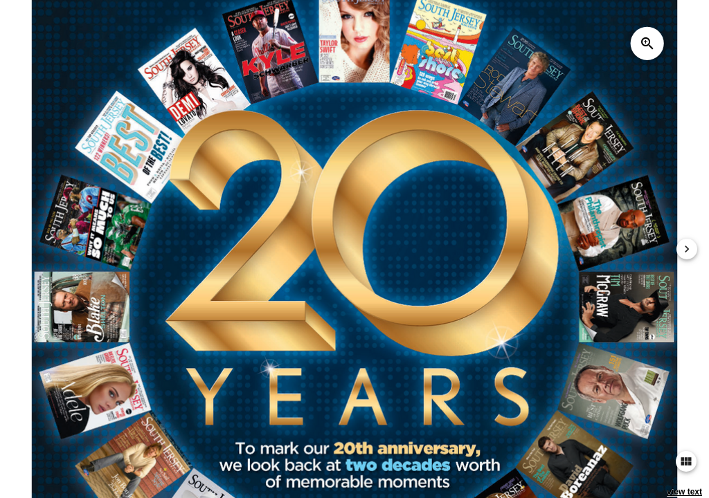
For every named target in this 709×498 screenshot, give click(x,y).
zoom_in (647, 43)
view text (684, 492)
